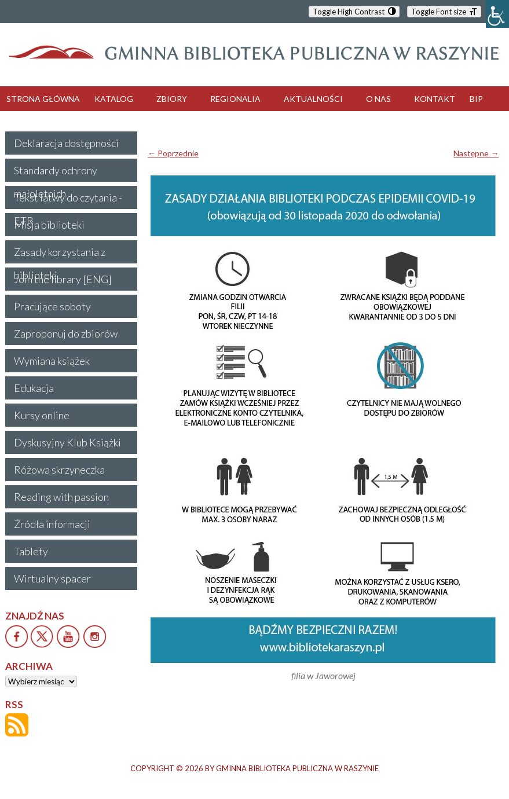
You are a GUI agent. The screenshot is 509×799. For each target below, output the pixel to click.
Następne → (476, 153)
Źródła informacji (52, 524)
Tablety (31, 551)
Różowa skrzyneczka (59, 469)
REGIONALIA (235, 99)
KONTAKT (434, 99)
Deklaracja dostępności (66, 143)
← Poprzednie (173, 153)
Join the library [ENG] (63, 279)
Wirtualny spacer (52, 578)
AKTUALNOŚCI (313, 99)
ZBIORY (171, 99)
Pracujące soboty (52, 306)
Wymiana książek (52, 360)
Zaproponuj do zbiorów (66, 333)
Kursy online (41, 415)
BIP (476, 99)
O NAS (378, 99)
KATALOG (113, 99)
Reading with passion (61, 496)
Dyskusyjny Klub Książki (67, 442)
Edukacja (34, 388)
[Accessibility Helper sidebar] (497, 14)
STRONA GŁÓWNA (43, 99)
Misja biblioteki (49, 224)
